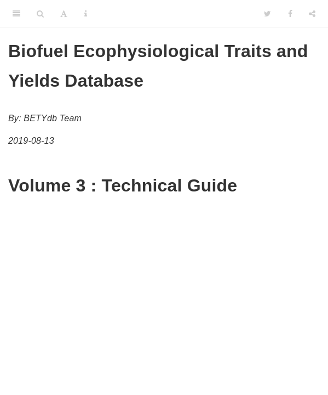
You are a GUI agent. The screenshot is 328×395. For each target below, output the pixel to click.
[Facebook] (290, 13)
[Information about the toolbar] (85, 13)
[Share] (312, 13)
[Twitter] (267, 13)
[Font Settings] (64, 13)
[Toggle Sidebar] (16, 13)
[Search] (40, 13)
